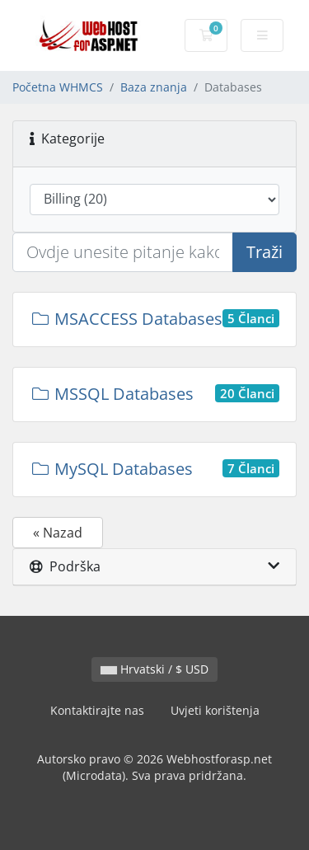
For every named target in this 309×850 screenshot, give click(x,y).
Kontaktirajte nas (97, 710)
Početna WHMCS (57, 87)
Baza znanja (153, 87)
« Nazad (57, 533)
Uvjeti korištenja (215, 710)
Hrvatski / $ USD (154, 669)
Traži (264, 252)
